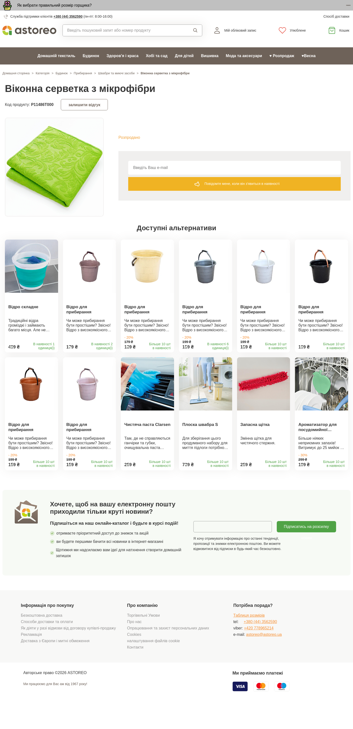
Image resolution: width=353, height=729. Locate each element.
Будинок (91, 66)
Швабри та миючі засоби (116, 84)
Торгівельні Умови (143, 636)
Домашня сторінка (16, 84)
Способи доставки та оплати (47, 642)
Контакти (135, 667)
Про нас (134, 642)
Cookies (134, 655)
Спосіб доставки (336, 27)
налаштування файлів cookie (153, 661)
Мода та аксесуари (244, 66)
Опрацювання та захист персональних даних (168, 648)
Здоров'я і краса (122, 66)
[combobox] (122, 41)
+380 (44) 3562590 (68, 27)
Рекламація (31, 655)
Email (202, 547)
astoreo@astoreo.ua (264, 655)
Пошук (195, 41)
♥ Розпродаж (281, 66)
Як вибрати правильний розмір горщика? (54, 10)
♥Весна (308, 66)
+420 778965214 (259, 648)
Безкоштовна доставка (41, 636)
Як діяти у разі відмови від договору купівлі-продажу (68, 648)
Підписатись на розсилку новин (306, 549)
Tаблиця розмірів (249, 636)
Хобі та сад (156, 66)
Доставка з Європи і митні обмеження (55, 661)
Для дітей (184, 66)
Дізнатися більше (322, 11)
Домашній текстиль (57, 66)
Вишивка (209, 66)
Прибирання (83, 84)
